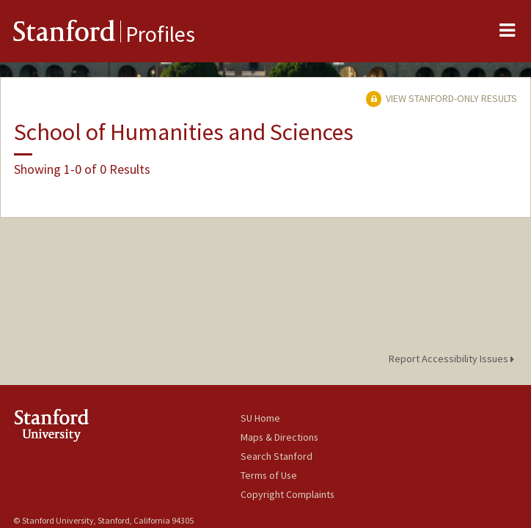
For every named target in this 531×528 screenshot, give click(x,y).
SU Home (260, 418)
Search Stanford (276, 456)
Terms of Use (269, 475)
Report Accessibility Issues (454, 358)
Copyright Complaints (287, 494)
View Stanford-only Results (441, 98)
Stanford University (127, 425)
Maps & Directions (279, 437)
